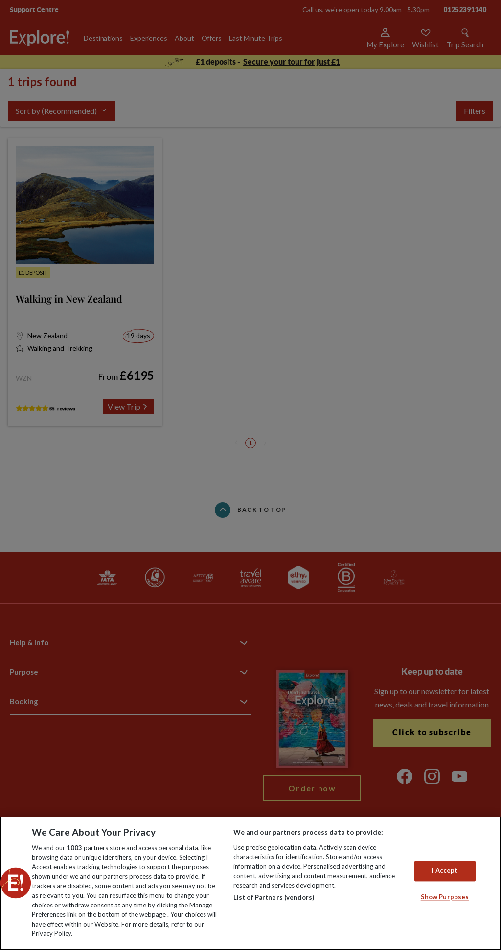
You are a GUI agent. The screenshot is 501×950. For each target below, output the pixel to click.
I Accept (444, 871)
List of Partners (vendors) (273, 897)
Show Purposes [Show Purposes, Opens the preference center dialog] (445, 897)
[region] (250, 883)
